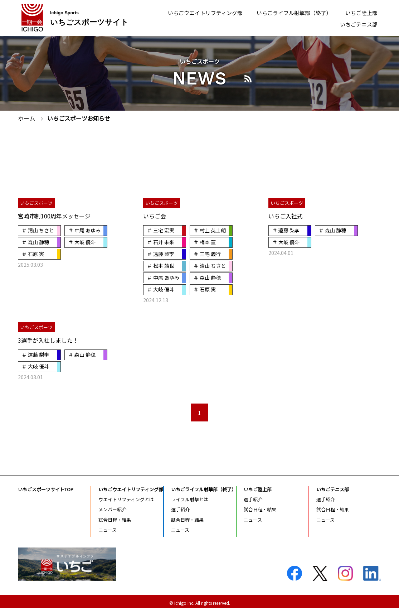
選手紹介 (180, 506)
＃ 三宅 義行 (207, 253)
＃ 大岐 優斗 (82, 241)
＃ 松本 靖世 (160, 264)
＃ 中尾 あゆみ (84, 230)
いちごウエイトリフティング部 (195, 12)
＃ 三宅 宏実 (160, 230)
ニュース (107, 526)
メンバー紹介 (112, 506)
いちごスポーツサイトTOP (45, 486)
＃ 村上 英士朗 (210, 230)
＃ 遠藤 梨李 (160, 253)
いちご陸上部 (360, 12)
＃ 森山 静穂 (35, 241)
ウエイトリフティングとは (126, 496)
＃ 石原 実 (33, 253)
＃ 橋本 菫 (205, 241)
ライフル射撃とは (189, 496)
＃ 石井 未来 (160, 241)
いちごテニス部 (357, 24)
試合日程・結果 (114, 516)
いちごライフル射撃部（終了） (289, 12)
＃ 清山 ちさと (38, 230)
